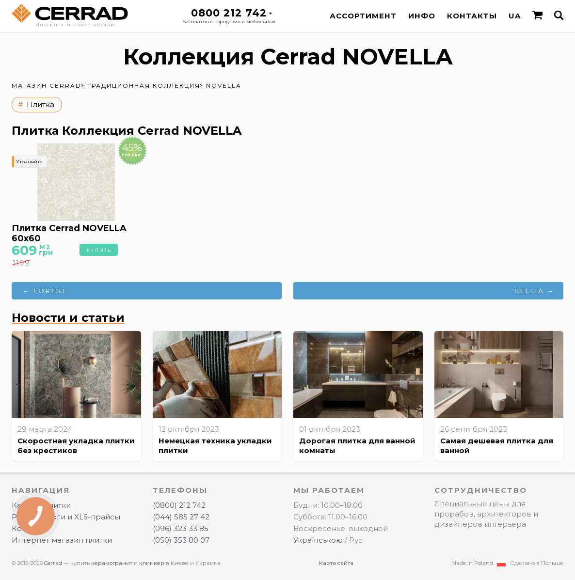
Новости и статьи (68, 318)
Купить (99, 250)
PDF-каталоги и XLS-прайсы (66, 516)
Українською (318, 540)
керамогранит (111, 563)
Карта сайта (336, 563)
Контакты (472, 15)
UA (515, 15)
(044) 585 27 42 (181, 516)
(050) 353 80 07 (181, 540)
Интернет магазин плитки (62, 540)
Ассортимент (363, 15)
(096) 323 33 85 (180, 528)
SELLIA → (534, 291)
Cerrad (53, 563)
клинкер (151, 563)
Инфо (421, 15)
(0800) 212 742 (179, 505)
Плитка (40, 104)
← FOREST (44, 291)
